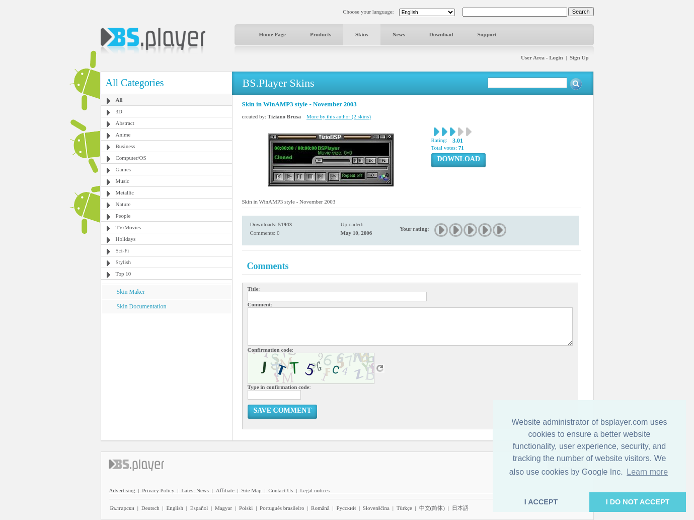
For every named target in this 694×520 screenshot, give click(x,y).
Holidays (126, 239)
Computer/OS (131, 158)
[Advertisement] (166, 376)
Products (320, 34)
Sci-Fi (122, 250)
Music (123, 181)
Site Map (251, 490)
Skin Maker (131, 291)
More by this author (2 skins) (338, 116)
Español (199, 508)
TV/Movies (128, 227)
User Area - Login (542, 57)
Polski (246, 508)
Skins (361, 34)
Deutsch (150, 508)
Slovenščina (376, 508)
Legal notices (315, 490)
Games (123, 169)
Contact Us (280, 490)
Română (320, 508)
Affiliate (225, 490)
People (123, 216)
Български (122, 508)
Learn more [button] (647, 472)
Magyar (223, 508)
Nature (123, 204)
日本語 (460, 508)
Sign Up (579, 57)
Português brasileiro (282, 508)
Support (487, 34)
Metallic (125, 192)
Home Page (272, 34)
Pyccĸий (346, 508)
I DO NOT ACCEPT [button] (638, 502)
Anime (123, 135)
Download (441, 34)
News (399, 34)
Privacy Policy (158, 490)
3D (119, 111)
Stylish (123, 262)
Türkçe (404, 508)
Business (125, 146)
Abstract (125, 123)
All (119, 100)
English (174, 508)
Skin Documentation (142, 306)
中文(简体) (432, 508)
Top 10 (123, 274)
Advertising (122, 490)
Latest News (195, 490)
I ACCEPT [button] (541, 502)
